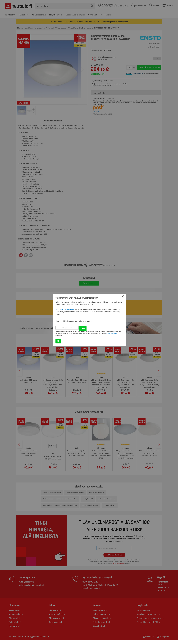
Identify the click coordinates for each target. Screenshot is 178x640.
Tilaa (83, 328)
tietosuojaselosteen (112, 333)
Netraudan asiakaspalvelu (64, 309)
